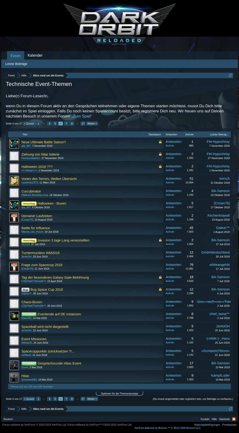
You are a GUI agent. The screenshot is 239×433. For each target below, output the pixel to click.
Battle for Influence (35, 228)
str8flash (26, 355)
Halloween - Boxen (52, 203)
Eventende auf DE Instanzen (59, 314)
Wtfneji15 (26, 342)
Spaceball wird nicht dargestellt (44, 327)
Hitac (25, 376)
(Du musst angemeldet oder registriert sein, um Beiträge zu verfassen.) (193, 398)
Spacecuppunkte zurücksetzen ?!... (47, 351)
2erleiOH (26, 256)
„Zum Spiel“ (82, 116)
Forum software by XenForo (34, 424)
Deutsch (8, 419)
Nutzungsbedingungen (207, 424)
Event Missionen (34, 339)
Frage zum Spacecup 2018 (41, 265)
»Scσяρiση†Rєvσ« (215, 351)
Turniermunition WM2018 (40, 253)
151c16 (25, 244)
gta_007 (26, 145)
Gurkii (24, 367)
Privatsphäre (229, 424)
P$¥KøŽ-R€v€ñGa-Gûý (34, 195)
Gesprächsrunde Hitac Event (59, 363)
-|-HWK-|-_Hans (217, 338)
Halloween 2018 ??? (37, 167)
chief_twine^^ (219, 314)
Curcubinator (31, 191)
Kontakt (205, 419)
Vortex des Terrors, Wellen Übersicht (49, 179)
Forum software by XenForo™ (99, 424)
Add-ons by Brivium (167, 427)
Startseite (224, 419)
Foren (15, 56)
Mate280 (26, 318)
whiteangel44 (220, 265)
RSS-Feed (234, 419)
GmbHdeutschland (216, 252)
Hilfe (214, 419)
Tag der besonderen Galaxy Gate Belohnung (55, 277)
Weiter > (92, 123)
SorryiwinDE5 (29, 379)
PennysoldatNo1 (30, 158)
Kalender (35, 55)
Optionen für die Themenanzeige (119, 393)
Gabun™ (223, 228)
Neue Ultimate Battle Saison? (43, 142)
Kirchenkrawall (219, 215)
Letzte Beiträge (16, 64)
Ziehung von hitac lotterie (40, 154)
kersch (225, 178)
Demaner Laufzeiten (36, 216)
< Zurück (29, 123)
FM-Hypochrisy (218, 141)
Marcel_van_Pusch (32, 231)
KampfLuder (220, 375)
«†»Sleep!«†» (29, 170)
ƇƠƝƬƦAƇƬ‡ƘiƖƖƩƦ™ (33, 281)
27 (83, 123)
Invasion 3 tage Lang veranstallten (64, 240)
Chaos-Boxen (31, 302)
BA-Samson (221, 191)
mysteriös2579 (29, 182)
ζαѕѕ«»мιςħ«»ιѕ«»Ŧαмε (214, 301)
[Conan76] (222, 203)
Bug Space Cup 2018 (46, 289)
